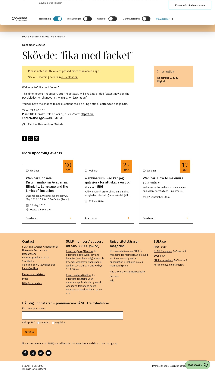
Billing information (32, 283)
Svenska (44, 322)
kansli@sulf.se (30, 268)
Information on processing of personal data (172, 366)
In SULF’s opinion (163, 251)
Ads (112, 280)
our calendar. (69, 77)
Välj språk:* (28, 322)
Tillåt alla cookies (190, 8)
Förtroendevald (162, 264)
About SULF (160, 246)
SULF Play (159, 255)
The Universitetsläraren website (127, 271)
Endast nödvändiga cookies (190, 27)
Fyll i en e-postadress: (34, 308)
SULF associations (163, 260)
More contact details (33, 274)
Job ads (114, 276)
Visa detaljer (162, 41)
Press (25, 278)
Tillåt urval (190, 17)
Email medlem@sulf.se (78, 275)
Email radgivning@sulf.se (79, 251)
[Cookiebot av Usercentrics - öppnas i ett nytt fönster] (19, 41)
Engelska (60, 322)
